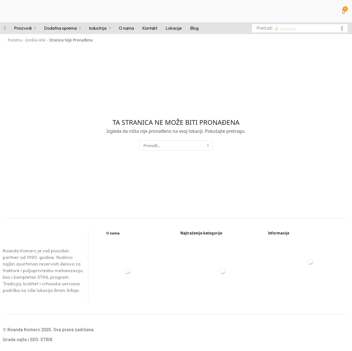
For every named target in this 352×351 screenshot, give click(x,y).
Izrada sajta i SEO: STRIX (28, 339)
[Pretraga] (342, 28)
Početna (15, 40)
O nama (113, 233)
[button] (345, 11)
